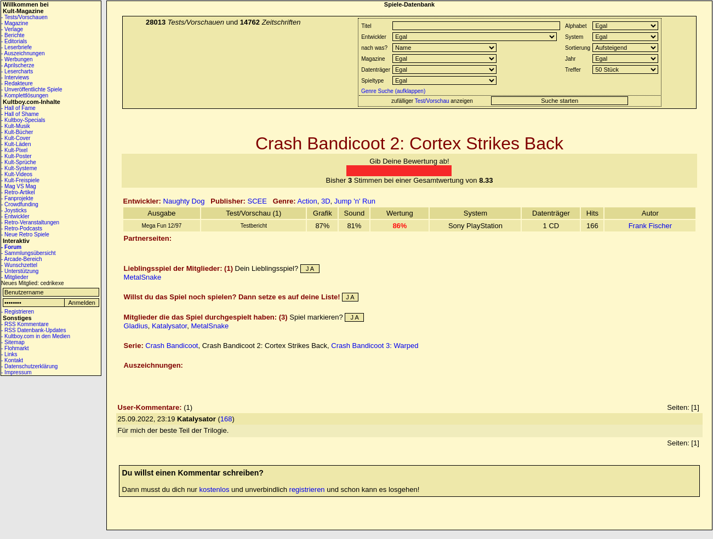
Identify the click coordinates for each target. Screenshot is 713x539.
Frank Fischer (650, 226)
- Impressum (16, 372)
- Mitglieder (14, 277)
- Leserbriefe (16, 47)
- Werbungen (17, 59)
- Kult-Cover (15, 138)
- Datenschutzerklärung (29, 366)
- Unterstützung (19, 271)
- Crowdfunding (19, 204)
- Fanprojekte (17, 198)
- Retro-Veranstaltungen (30, 222)
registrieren (307, 489)
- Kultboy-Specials (23, 120)
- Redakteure (17, 83)
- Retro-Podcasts (21, 228)
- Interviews (15, 77)
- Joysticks (14, 210)
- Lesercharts (17, 71)
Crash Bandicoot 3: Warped (374, 345)
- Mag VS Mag (18, 186)
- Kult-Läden (16, 144)
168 (226, 419)
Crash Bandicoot (171, 345)
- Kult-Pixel (14, 150)
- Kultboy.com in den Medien (35, 336)
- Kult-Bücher (17, 132)
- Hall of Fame (18, 108)
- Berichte (13, 35)
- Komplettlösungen (24, 95)
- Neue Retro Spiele (25, 234)
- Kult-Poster (16, 156)
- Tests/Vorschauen (24, 17)
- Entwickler (15, 216)
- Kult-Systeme (19, 168)
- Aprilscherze (18, 65)
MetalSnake (143, 277)
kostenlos (214, 489)
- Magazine (14, 23)
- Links (9, 354)
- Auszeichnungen (23, 53)
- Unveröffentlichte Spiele (31, 89)
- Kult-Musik (15, 126)
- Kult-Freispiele (20, 180)
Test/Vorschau (432, 101)
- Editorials (14, 41)
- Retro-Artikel (18, 192)
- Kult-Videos (16, 174)
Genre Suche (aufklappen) (392, 91)
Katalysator (169, 326)
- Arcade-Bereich (21, 259)
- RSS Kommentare (25, 324)
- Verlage (12, 29)
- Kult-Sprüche (18, 162)
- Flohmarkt (15, 348)
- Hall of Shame (20, 114)
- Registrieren (17, 312)
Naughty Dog (184, 201)
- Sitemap (13, 342)
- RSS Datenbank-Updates (33, 330)
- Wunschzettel (19, 265)
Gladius (136, 326)
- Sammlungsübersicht (28, 253)
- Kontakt (12, 360)
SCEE (257, 201)
